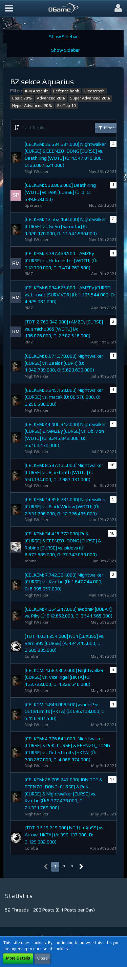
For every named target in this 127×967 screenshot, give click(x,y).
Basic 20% (22, 98)
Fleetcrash (94, 91)
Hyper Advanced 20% (32, 105)
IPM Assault (36, 91)
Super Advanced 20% (90, 98)
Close (42, 958)
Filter (106, 127)
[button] (9, 8)
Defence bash (66, 91)
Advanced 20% (51, 98)
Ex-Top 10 (66, 105)
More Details (18, 958)
